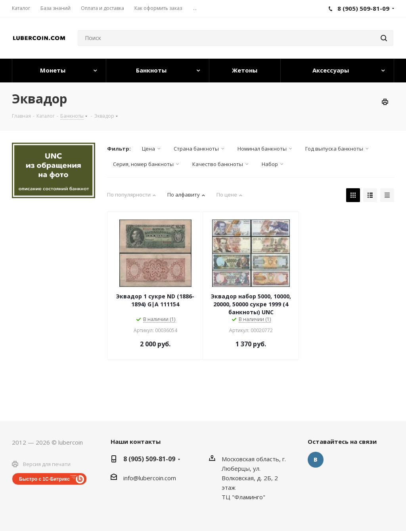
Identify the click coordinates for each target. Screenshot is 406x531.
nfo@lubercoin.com (150, 478)
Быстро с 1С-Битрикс (44, 479)
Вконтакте (316, 460)
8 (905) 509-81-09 (149, 459)
